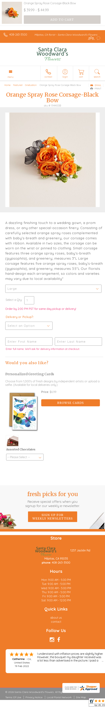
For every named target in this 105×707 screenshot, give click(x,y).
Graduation (31, 85)
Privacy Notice (34, 697)
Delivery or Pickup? (19, 317)
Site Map (81, 697)
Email (95, 85)
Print (95, 88)
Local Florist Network (59, 697)
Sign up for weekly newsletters (52, 516)
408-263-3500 (18, 34)
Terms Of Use (13, 697)
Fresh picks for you (52, 499)
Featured (17, 85)
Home (7, 85)
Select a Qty (14, 300)
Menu (11, 76)
